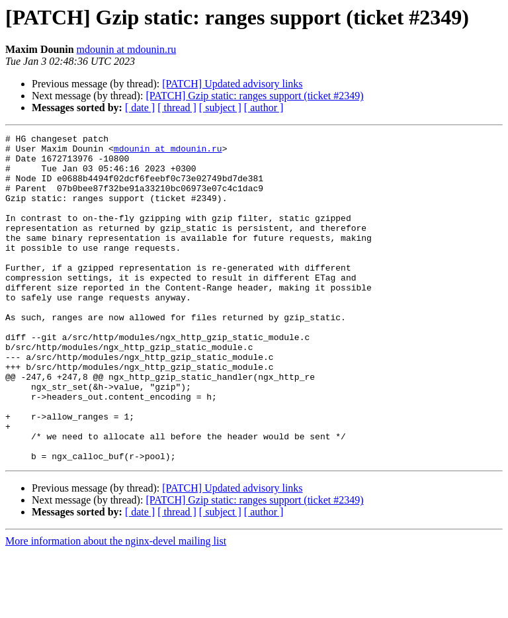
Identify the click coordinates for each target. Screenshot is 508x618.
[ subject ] (220, 107)
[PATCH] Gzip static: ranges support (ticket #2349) (254, 95)
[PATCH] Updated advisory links (232, 83)
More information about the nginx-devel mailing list (115, 606)
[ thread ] (176, 107)
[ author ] (264, 107)
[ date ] (140, 107)
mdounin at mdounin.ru (127, 49)
